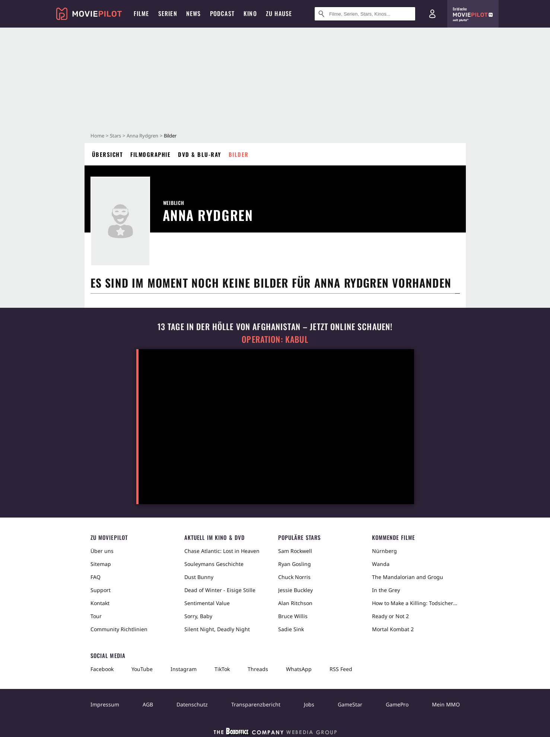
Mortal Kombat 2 (393, 629)
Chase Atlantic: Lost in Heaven (222, 550)
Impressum (104, 704)
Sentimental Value (207, 603)
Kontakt (99, 603)
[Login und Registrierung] (432, 13)
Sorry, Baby (198, 616)
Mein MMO (446, 704)
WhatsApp (299, 669)
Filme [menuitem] (141, 13)
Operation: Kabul (275, 339)
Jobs (309, 704)
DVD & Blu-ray (199, 154)
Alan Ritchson (295, 603)
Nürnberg (384, 550)
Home (97, 135)
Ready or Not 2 (390, 616)
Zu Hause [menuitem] (279, 13)
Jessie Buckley (295, 590)
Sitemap (100, 563)
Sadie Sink (291, 629)
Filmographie (150, 154)
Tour (96, 616)
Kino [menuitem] (250, 13)
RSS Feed (341, 669)
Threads (258, 669)
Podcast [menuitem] (222, 13)
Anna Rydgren (142, 135)
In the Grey (386, 590)
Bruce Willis (293, 616)
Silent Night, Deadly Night (217, 629)
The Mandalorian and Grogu (407, 577)
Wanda (381, 563)
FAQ (95, 577)
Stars (115, 135)
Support (100, 590)
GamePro (397, 704)
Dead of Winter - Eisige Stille (219, 590)
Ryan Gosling (294, 563)
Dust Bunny (198, 577)
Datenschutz (192, 704)
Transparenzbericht (255, 704)
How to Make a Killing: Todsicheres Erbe (416, 603)
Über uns (102, 550)
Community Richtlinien (118, 629)
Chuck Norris (294, 577)
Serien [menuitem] (167, 13)
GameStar (350, 704)
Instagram (184, 669)
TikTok (222, 669)
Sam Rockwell (295, 550)
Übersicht (107, 154)
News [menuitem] (193, 13)
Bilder (239, 154)
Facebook (102, 669)
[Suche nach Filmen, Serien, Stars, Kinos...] (365, 14)
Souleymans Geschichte (214, 563)
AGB (148, 704)
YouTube (142, 669)
